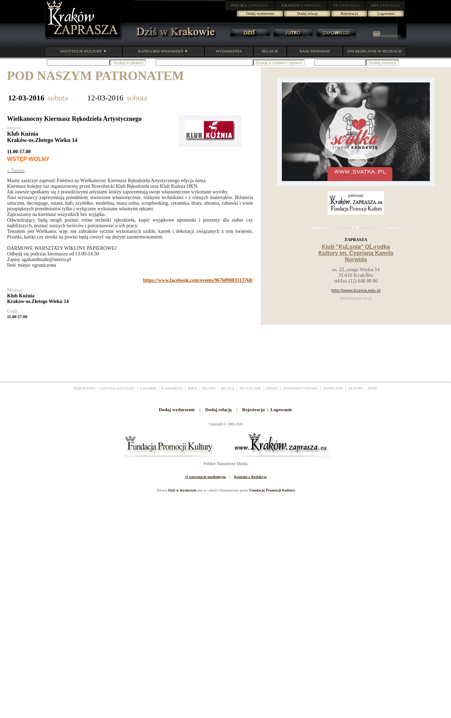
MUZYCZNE (250, 388)
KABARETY (172, 388)
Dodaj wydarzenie (260, 13)
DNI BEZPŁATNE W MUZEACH (374, 51)
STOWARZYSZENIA (300, 388)
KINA (193, 388)
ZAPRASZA (249, 5)
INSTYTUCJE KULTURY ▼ (83, 51)
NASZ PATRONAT (314, 51)
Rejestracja (349, 13)
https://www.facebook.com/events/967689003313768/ (198, 280)
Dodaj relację (307, 13)
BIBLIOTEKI (84, 388)
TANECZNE (333, 388)
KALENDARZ (387, 36)
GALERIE (148, 388)
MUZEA (228, 388)
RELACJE (270, 51)
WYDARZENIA (229, 51)
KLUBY (209, 388)
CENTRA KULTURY (117, 388)
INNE (372, 388)
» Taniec (16, 170)
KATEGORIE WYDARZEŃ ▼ (163, 51)
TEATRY (355, 388)
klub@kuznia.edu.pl (356, 298)
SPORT (272, 388)
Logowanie (386, 13)
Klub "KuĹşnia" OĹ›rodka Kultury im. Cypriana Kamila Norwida (355, 253)
